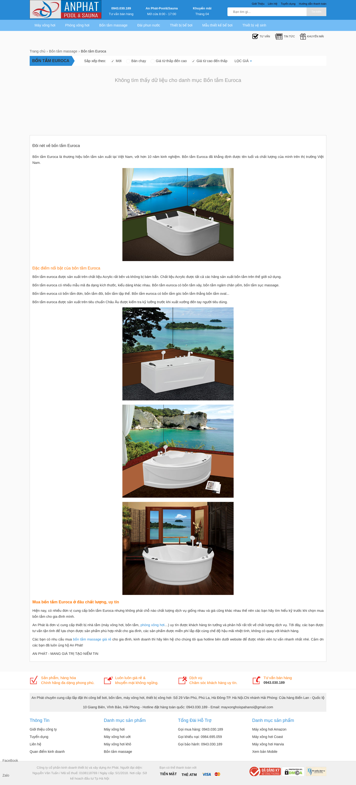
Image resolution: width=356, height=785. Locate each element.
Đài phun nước (148, 25)
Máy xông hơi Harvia (268, 744)
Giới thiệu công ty (43, 729)
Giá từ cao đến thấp (209, 61)
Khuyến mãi (202, 8)
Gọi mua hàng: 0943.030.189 (200, 729)
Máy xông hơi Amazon (269, 729)
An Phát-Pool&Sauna (162, 8)
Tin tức (285, 36)
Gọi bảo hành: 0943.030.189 (200, 744)
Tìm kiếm (316, 11)
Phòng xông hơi (77, 25)
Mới (116, 61)
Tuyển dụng (39, 737)
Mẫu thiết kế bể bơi (217, 25)
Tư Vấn (261, 36)
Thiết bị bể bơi (181, 25)
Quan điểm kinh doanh (47, 752)
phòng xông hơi (152, 625)
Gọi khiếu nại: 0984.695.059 (200, 737)
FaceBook (7, 760)
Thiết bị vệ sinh (254, 25)
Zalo (5, 775)
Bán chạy (136, 61)
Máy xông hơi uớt (117, 737)
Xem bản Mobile (264, 752)
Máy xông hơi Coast (267, 737)
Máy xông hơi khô (117, 744)
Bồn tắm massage (113, 25)
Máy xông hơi (45, 25)
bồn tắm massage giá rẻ (92, 639)
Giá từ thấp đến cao (169, 61)
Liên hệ (35, 744)
